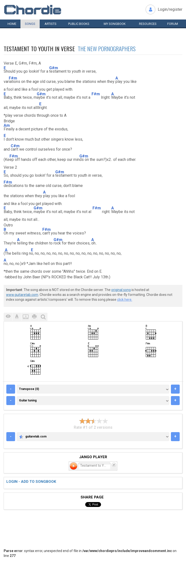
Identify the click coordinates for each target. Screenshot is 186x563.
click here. (124, 299)
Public (78, 24)
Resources (148, 24)
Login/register (170, 9)
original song (121, 290)
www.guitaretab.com (22, 295)
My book (115, 24)
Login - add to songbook (31, 481)
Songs (30, 24)
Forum (172, 24)
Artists (50, 24)
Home (12, 24)
